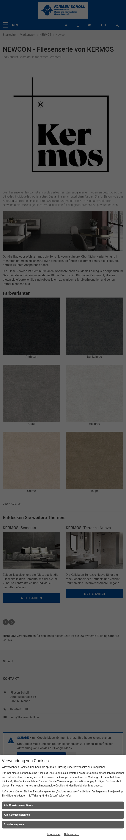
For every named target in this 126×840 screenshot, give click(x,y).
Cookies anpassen (14, 824)
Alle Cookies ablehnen (17, 814)
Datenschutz (71, 834)
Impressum (53, 834)
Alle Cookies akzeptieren (18, 805)
